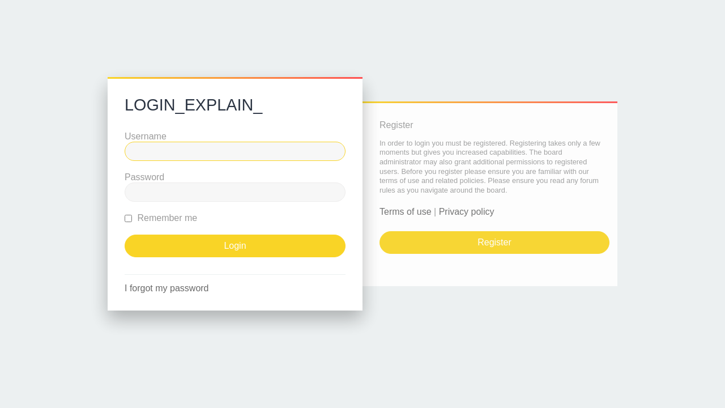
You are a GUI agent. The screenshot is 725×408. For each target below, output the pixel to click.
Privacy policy (466, 211)
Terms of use (405, 211)
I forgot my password (167, 288)
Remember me (161, 218)
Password (144, 177)
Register (494, 242)
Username (146, 136)
